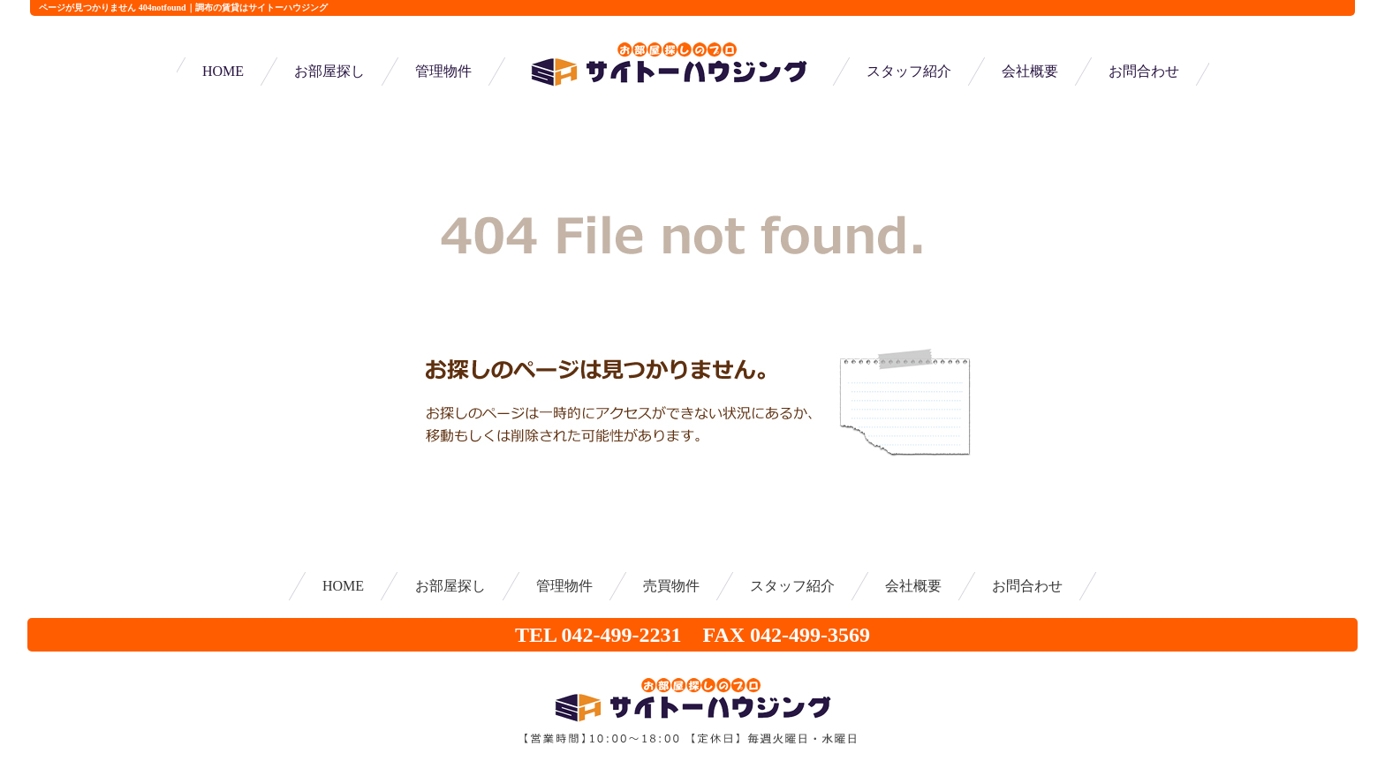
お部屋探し (329, 71)
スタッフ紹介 (909, 71)
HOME (223, 71)
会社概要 (1030, 71)
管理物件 (443, 71)
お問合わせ (1144, 71)
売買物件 (671, 585)
